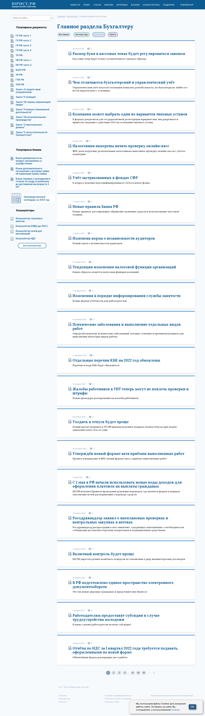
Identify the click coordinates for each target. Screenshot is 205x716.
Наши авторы (64, 699)
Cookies (175, 710)
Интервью (122, 5)
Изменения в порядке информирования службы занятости (127, 295)
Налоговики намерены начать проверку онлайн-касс (121, 146)
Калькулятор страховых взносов (26, 219)
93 (144, 673)
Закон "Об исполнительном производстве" (28, 118)
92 (138, 673)
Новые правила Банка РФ (95, 206)
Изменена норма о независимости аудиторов (114, 238)
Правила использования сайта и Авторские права (172, 696)
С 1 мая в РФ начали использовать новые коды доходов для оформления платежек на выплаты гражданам (127, 484)
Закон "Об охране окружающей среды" (30, 103)
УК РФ (16, 75)
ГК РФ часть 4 (20, 50)
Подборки (168, 5)
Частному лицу (81, 35)
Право (86, 5)
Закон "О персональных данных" (26, 126)
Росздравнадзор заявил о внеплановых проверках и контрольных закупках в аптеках (120, 520)
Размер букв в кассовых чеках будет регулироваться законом (129, 53)
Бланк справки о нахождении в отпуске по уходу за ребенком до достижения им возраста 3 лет (30, 182)
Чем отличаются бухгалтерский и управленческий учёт (124, 82)
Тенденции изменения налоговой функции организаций (124, 267)
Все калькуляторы (32, 245)
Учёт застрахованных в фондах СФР (105, 177)
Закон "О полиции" (23, 97)
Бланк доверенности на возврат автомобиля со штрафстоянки (26, 161)
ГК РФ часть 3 (20, 45)
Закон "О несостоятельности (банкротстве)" (28, 133)
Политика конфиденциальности (118, 696)
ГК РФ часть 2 (20, 40)
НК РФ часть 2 (21, 65)
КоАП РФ (18, 70)
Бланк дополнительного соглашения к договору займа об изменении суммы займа (29, 171)
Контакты (63, 702)
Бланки (135, 5)
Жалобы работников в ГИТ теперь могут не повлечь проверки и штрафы (131, 391)
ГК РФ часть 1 (20, 35)
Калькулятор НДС (22, 238)
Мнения (108, 5)
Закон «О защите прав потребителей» (25, 90)
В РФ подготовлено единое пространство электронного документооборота (123, 584)
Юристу (113, 35)
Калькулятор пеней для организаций (26, 232)
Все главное (64, 35)
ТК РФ (16, 55)
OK (192, 706)
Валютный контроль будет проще (103, 554)
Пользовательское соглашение (118, 699)
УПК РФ (17, 84)
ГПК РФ (17, 79)
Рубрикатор (186, 5)
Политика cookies (112, 702)
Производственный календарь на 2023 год (36, 198)
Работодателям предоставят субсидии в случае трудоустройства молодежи (116, 617)
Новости (75, 5)
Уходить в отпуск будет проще (101, 422)
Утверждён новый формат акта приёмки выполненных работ (128, 453)
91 (133, 673)
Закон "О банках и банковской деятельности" (29, 110)
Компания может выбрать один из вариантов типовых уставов (130, 114)
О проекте (63, 696)
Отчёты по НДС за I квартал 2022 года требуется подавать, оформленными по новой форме (125, 650)
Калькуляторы (151, 5)
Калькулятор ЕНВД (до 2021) (29, 226)
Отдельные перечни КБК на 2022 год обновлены (116, 360)
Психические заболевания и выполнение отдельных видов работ (127, 326)
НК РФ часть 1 (21, 60)
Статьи (97, 5)
